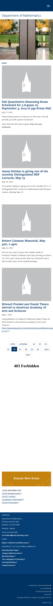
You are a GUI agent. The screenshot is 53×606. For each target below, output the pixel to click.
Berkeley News (8, 556)
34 (46, 344)
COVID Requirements (12, 493)
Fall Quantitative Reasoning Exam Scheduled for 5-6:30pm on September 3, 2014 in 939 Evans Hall (26, 105)
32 (35, 344)
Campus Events (9, 565)
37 (21, 350)
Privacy (47, 594)
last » (29, 354)
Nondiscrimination (43, 591)
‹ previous (24, 343)
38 (27, 350)
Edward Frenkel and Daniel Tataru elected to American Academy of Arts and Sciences (25, 307)
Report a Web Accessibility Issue (15, 543)
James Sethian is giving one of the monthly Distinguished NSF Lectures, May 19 (25, 174)
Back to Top (46, 602)
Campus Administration (12, 553)
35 (9, 350)
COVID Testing (9, 496)
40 (39, 350)
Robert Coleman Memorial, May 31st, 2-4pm (23, 242)
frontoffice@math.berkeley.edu (15, 535)
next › (47, 349)
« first (13, 343)
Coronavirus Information (13, 499)
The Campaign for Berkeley (13, 559)
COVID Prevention (10, 502)
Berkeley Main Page (10, 550)
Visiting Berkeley (9, 562)
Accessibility (45, 588)
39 (33, 350)
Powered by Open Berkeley (40, 585)
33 (41, 344)
